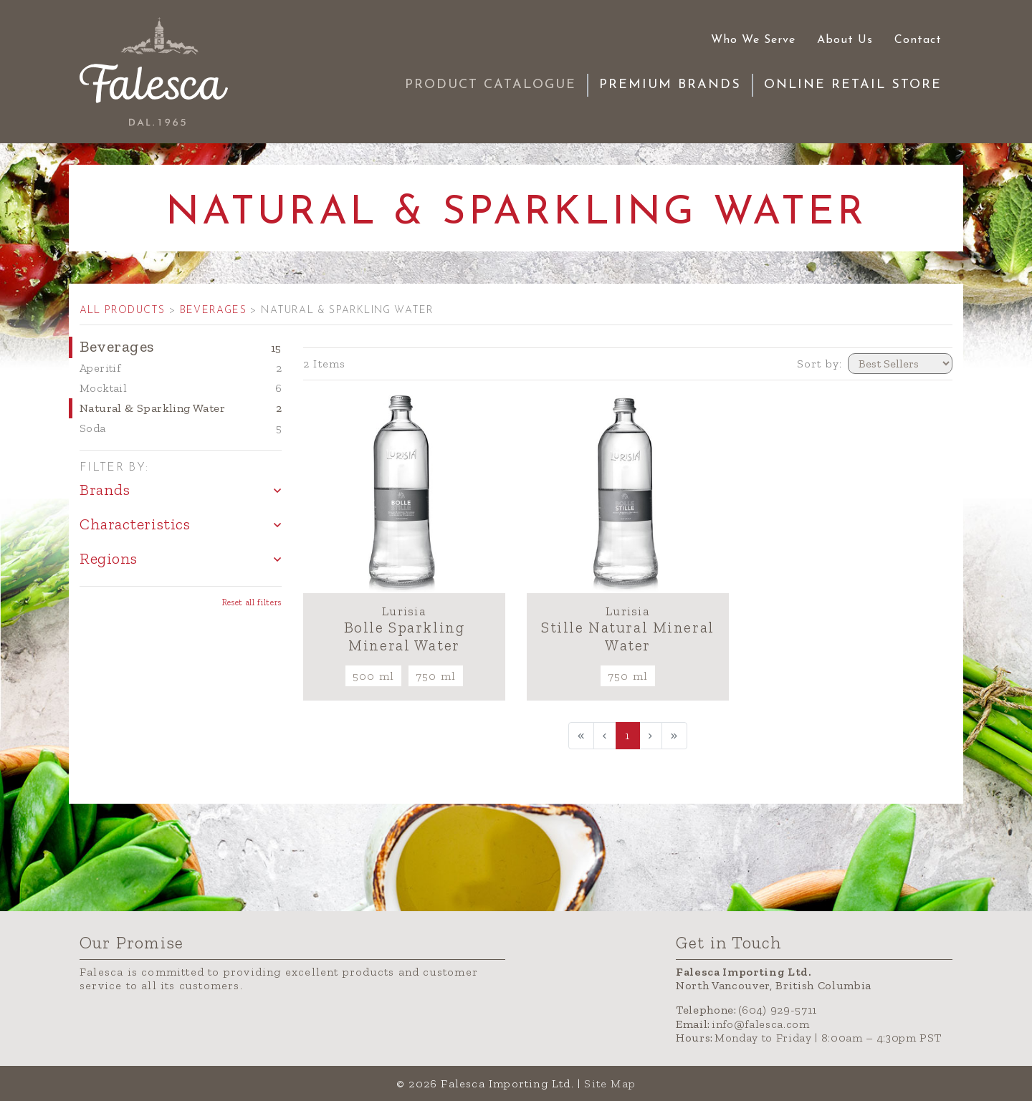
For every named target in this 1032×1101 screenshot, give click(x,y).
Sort (820, 363)
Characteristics (135, 524)
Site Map (610, 1083)
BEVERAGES (215, 310)
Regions (109, 558)
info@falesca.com (761, 1024)
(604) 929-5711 (777, 1009)
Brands (105, 489)
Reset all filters (252, 602)
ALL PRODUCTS (122, 310)
